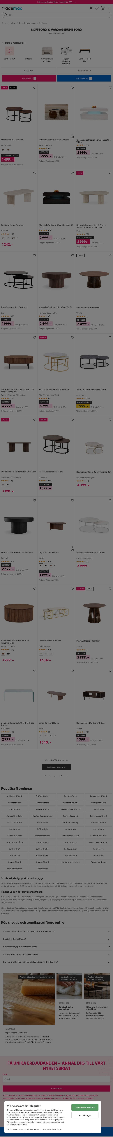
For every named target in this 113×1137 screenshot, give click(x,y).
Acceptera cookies (85, 1107)
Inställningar (85, 1115)
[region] (52, 1117)
